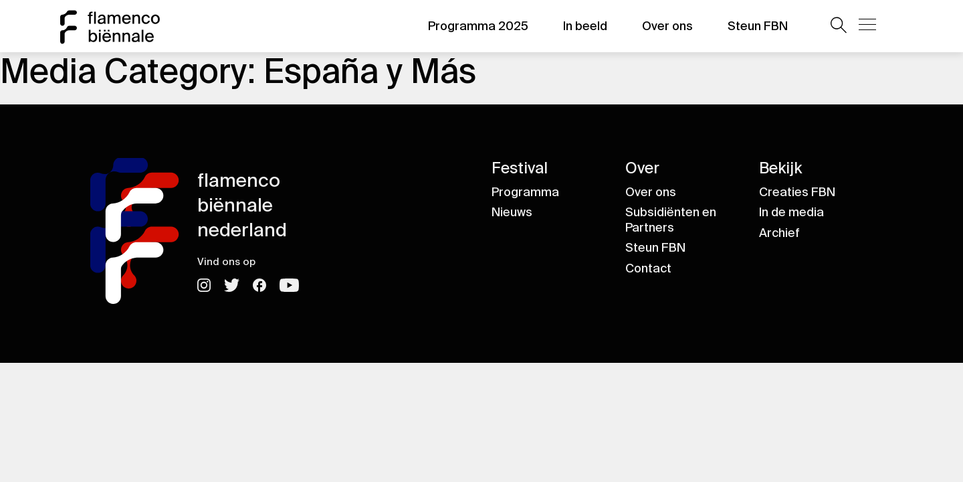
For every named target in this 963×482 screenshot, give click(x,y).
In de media (791, 212)
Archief (779, 233)
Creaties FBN (797, 192)
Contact (648, 268)
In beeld (585, 26)
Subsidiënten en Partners (670, 220)
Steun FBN (758, 26)
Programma (525, 192)
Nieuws (512, 212)
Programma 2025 (478, 26)
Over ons (667, 26)
